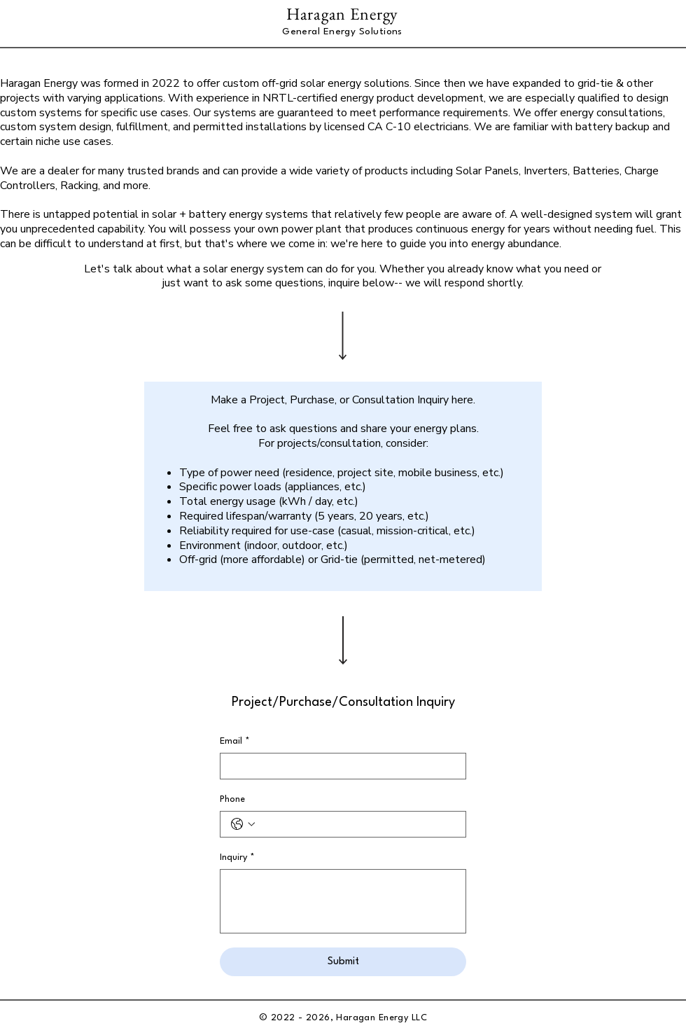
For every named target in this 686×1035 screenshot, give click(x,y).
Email (235, 741)
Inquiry (237, 857)
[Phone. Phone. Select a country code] (243, 824)
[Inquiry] (342, 901)
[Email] (338, 766)
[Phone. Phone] (357, 824)
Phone (232, 799)
